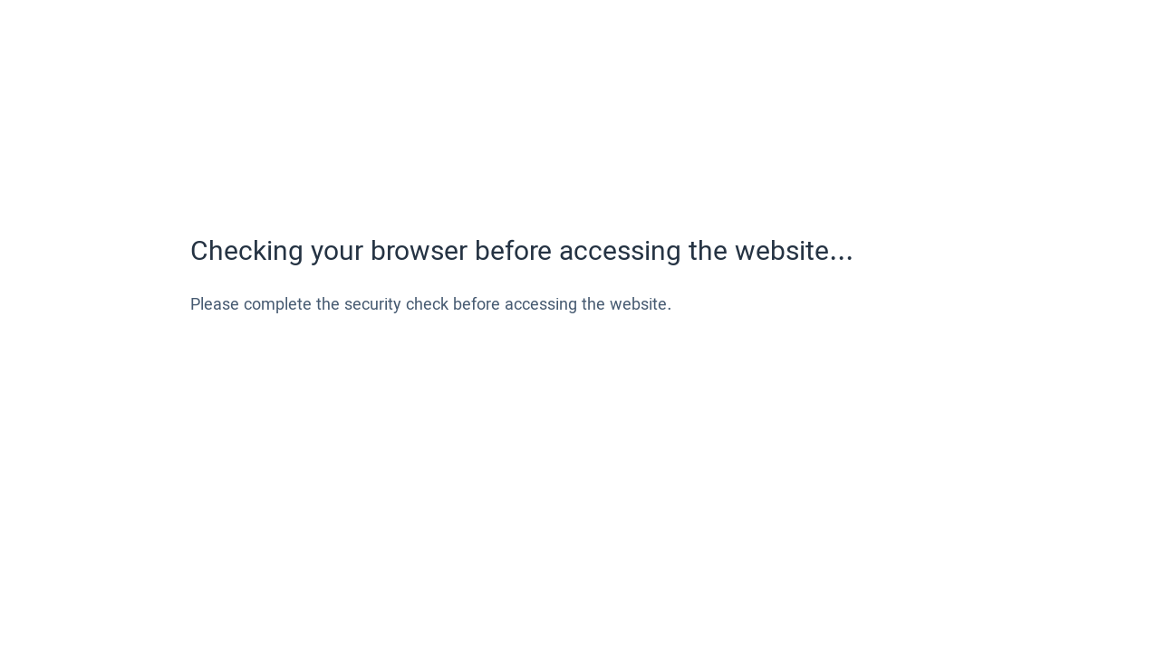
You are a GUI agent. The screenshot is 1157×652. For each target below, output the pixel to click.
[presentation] (328, 383)
